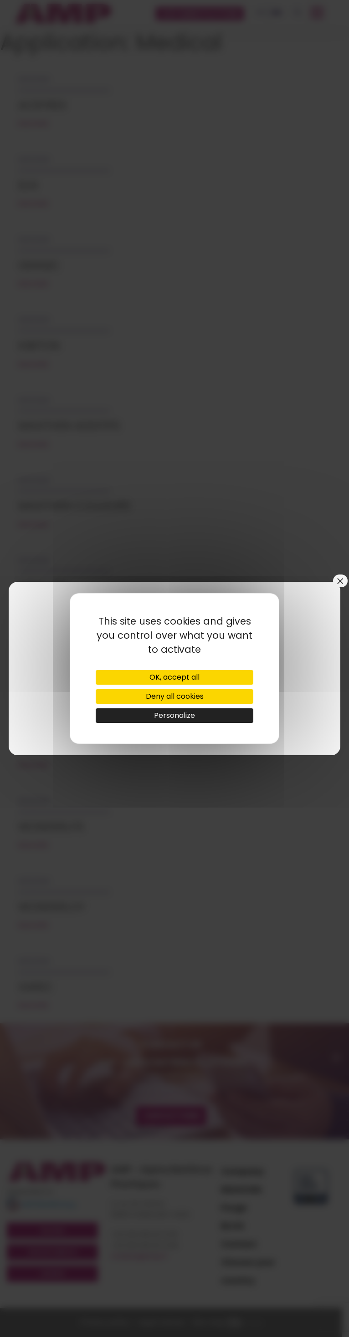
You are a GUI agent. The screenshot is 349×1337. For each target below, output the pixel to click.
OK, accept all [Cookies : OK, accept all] (174, 677)
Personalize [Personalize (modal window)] (174, 715)
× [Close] (340, 580)
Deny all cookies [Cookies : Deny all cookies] (175, 696)
